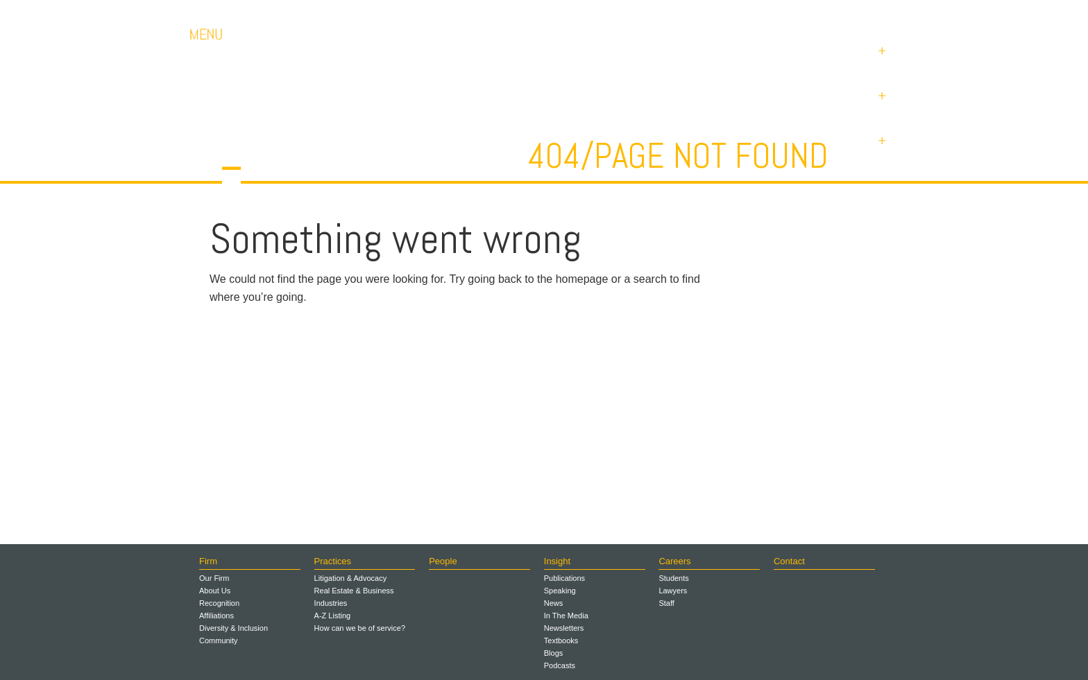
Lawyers (672, 590)
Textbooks (561, 640)
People (443, 561)
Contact (801, 13)
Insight (557, 561)
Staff (666, 603)
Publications (564, 578)
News (553, 603)
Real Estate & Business (354, 590)
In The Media (566, 615)
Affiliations (216, 615)
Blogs (553, 653)
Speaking (560, 590)
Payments (870, 13)
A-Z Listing (332, 615)
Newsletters (564, 628)
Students (673, 578)
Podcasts (559, 665)
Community (218, 640)
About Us (214, 590)
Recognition (219, 603)
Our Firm (214, 578)
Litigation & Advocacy (350, 578)
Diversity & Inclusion (233, 628)
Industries (331, 603)
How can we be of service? (359, 628)
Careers (738, 13)
